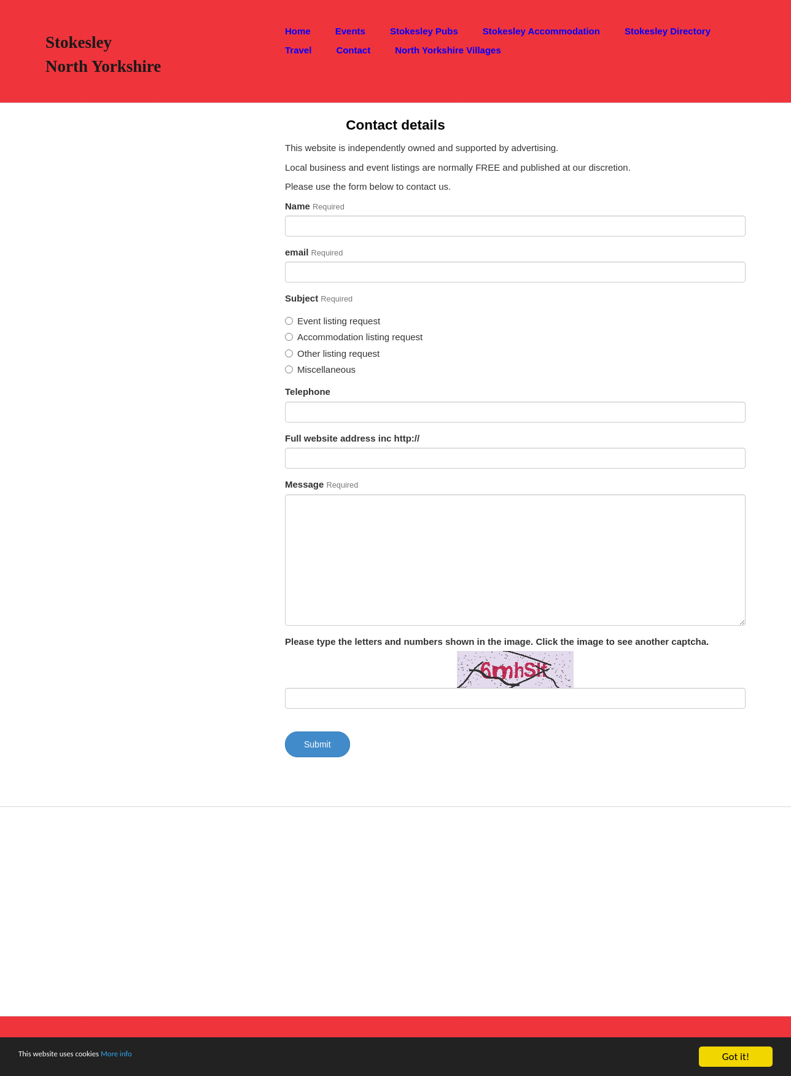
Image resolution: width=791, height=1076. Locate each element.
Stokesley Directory (668, 31)
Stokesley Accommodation (541, 31)
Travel (298, 50)
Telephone (307, 391)
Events (350, 31)
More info (149, 1057)
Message (321, 484)
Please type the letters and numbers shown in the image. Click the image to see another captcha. (497, 641)
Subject (319, 298)
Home (298, 31)
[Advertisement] (126, 325)
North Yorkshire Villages (448, 50)
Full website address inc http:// (352, 438)
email (314, 252)
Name (315, 206)
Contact (353, 50)
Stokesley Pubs (424, 31)
